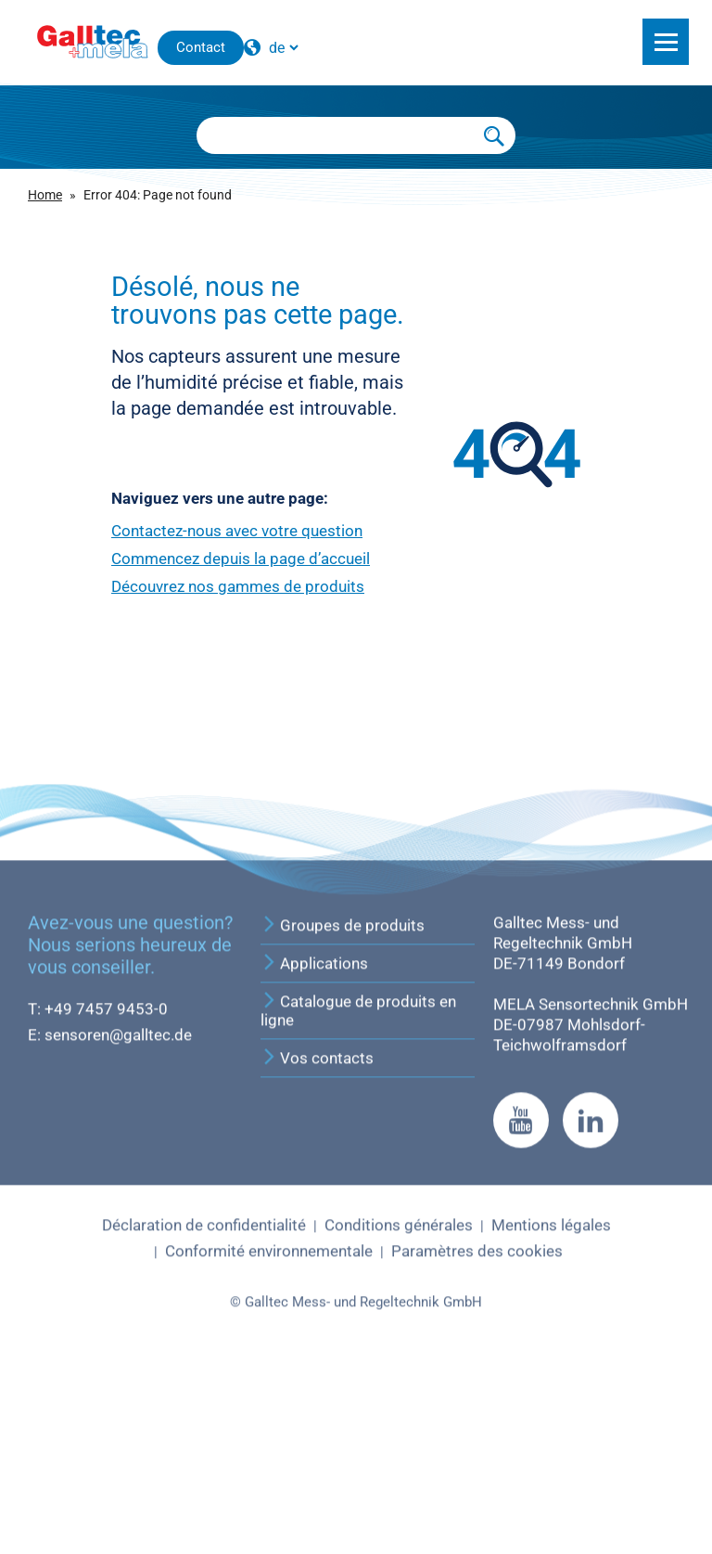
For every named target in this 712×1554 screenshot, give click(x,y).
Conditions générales (398, 1381)
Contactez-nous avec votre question (236, 530)
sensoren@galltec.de (118, 1191)
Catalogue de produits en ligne (358, 1167)
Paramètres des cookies (477, 1407)
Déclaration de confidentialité (204, 1381)
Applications (314, 1120)
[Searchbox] (336, 135)
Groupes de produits (343, 1081)
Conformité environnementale (269, 1407)
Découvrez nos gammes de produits (237, 586)
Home (45, 195)
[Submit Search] (495, 135)
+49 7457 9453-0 (106, 1165)
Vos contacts (317, 1214)
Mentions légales (551, 1381)
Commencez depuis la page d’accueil (240, 558)
